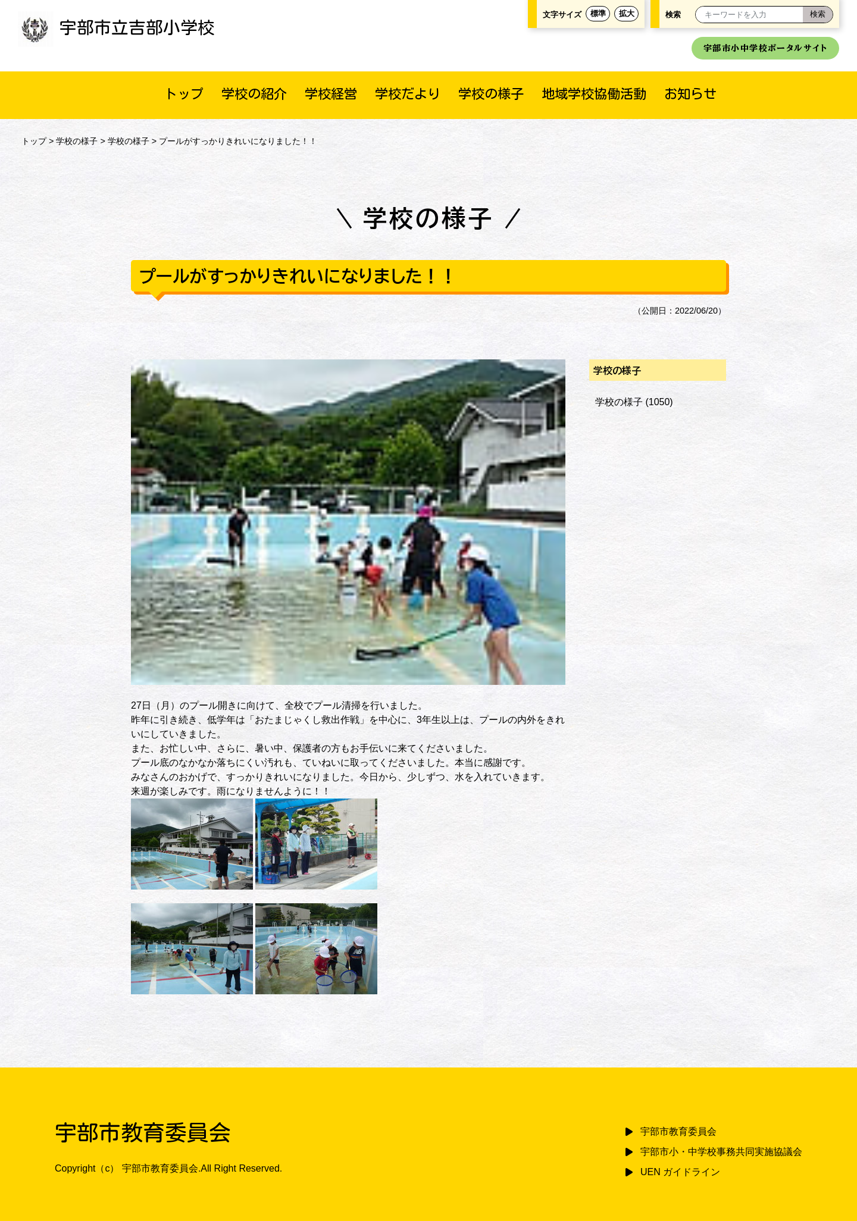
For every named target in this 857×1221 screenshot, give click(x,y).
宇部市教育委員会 (678, 1131)
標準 (598, 13)
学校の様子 (491, 94)
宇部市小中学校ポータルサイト (765, 47)
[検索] (818, 15)
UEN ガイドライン (680, 1172)
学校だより (407, 94)
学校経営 (331, 94)
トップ (184, 94)
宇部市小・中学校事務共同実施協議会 (721, 1152)
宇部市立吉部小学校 (116, 27)
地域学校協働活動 (594, 94)
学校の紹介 (254, 94)
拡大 (626, 13)
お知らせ (690, 94)
